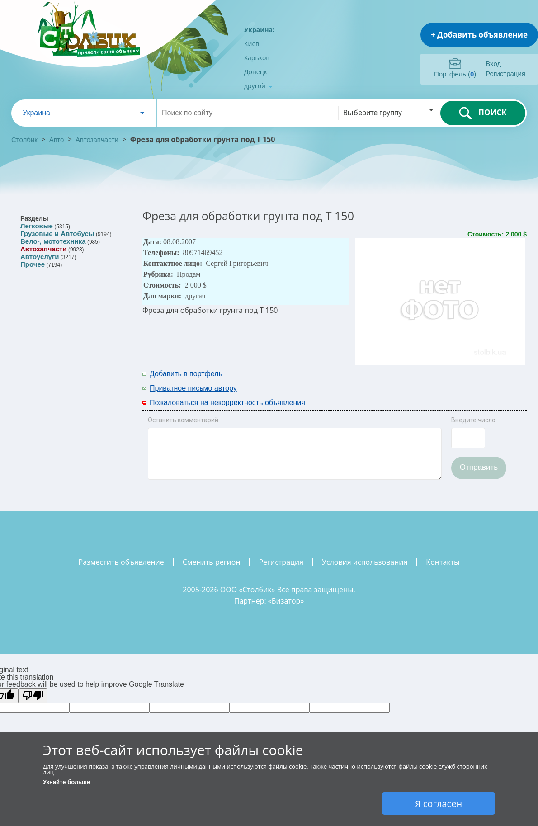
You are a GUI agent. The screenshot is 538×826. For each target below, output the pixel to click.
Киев (251, 43)
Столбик (24, 139)
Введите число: (474, 420)
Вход (493, 63)
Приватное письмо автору (193, 388)
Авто (56, 139)
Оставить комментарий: (184, 420)
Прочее (32, 264)
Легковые (36, 226)
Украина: (259, 29)
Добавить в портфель (186, 374)
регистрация (281, 562)
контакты (442, 562)
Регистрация (505, 73)
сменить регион (212, 562)
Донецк (255, 71)
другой (258, 85)
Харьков (256, 57)
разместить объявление (121, 562)
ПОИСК (482, 113)
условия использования (364, 562)
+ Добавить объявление (479, 34)
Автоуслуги (39, 256)
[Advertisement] (408, 380)
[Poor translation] (33, 695)
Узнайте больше (66, 782)
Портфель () (455, 74)
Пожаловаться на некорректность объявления (227, 402)
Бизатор (286, 601)
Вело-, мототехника (53, 241)
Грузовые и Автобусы (57, 233)
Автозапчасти (97, 139)
